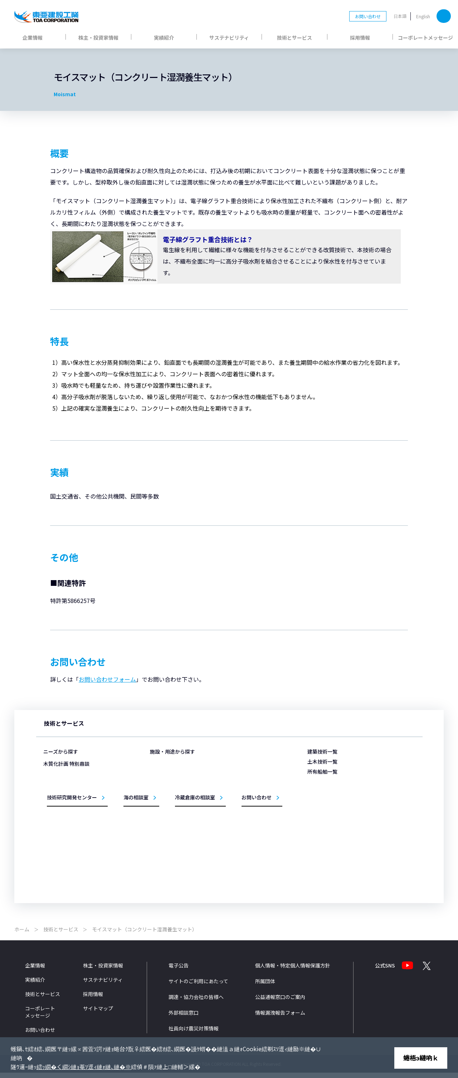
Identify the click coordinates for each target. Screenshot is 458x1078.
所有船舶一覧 (322, 771)
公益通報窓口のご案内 (280, 1002)
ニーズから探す (60, 751)
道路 (236, 818)
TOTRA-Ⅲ (325, 805)
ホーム (21, 935)
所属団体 (265, 986)
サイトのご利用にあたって (198, 986)
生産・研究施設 (175, 808)
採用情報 (360, 37)
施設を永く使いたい (70, 774)
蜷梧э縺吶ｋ (421, 1057)
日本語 (400, 16)
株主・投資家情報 (98, 37)
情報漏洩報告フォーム (280, 1018)
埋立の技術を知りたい (72, 795)
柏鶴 (319, 825)
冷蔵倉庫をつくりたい (72, 805)
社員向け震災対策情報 (194, 1034)
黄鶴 (319, 815)
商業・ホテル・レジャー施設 (188, 798)
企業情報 (33, 37)
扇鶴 (319, 856)
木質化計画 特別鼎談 (66, 848)
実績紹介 (164, 37)
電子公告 (179, 971)
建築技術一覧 (322, 751)
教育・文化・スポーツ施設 (186, 828)
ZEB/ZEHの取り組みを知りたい (81, 826)
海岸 (236, 798)
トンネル (240, 808)
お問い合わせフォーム (107, 679)
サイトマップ (98, 1014)
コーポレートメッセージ (425, 37)
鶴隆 (319, 835)
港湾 (236, 777)
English (423, 16)
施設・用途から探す (172, 751)
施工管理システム (249, 849)
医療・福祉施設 (175, 787)
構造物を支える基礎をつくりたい (83, 784)
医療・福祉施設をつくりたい (79, 815)
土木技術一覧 (322, 761)
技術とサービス (294, 37)
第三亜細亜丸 (328, 784)
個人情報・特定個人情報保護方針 (292, 971)
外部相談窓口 (184, 1018)
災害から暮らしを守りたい (77, 764)
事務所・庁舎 (173, 818)
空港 (236, 787)
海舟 (319, 794)
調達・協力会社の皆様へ (196, 1002)
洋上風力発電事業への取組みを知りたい (89, 836)
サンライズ (326, 846)
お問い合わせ (368, 16)
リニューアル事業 (177, 849)
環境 (236, 839)
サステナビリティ (229, 37)
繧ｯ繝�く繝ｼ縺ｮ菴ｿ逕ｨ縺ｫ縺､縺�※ (83, 1066)
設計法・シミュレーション (258, 860)
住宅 (164, 839)
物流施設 (168, 777)
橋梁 (236, 828)
